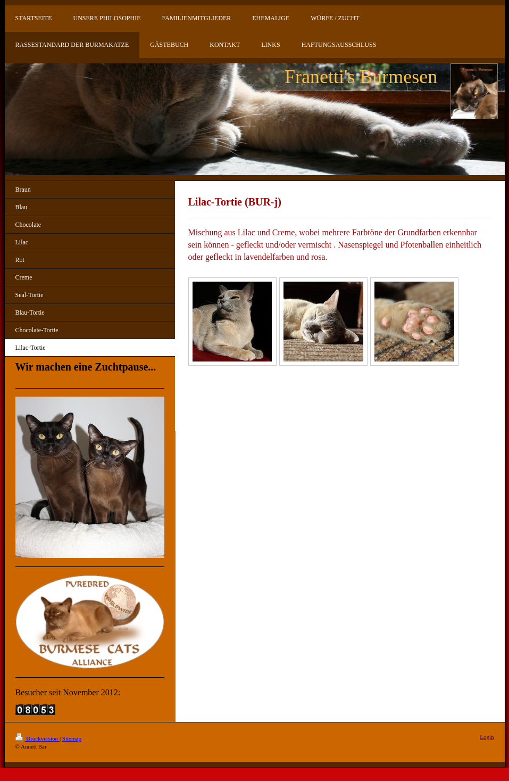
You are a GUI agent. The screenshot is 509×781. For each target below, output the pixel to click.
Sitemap (71, 738)
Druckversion (37, 738)
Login (487, 737)
